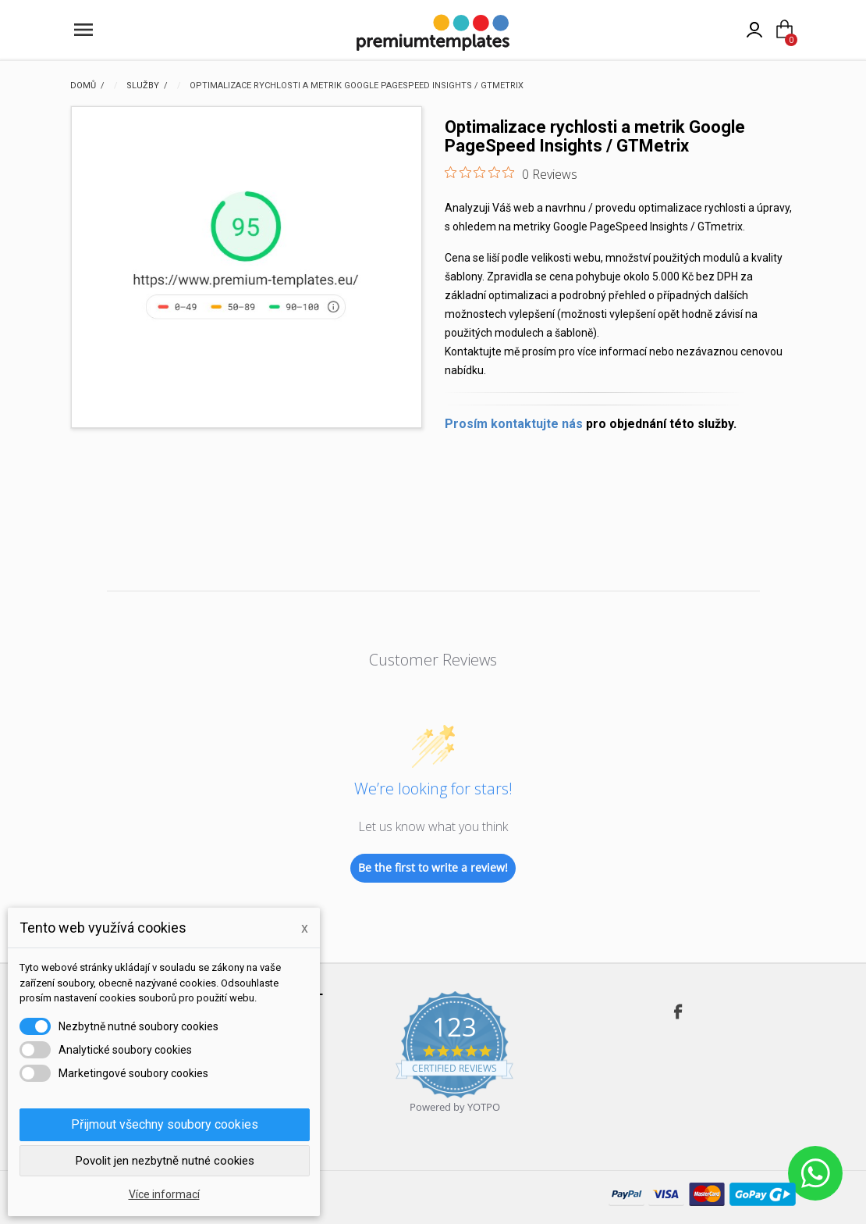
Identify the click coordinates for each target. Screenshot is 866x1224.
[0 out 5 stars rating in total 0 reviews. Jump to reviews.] (511, 173)
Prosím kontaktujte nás (514, 423)
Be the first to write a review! (433, 867)
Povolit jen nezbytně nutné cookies (165, 1161)
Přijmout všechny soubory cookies (164, 1124)
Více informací (164, 1194)
